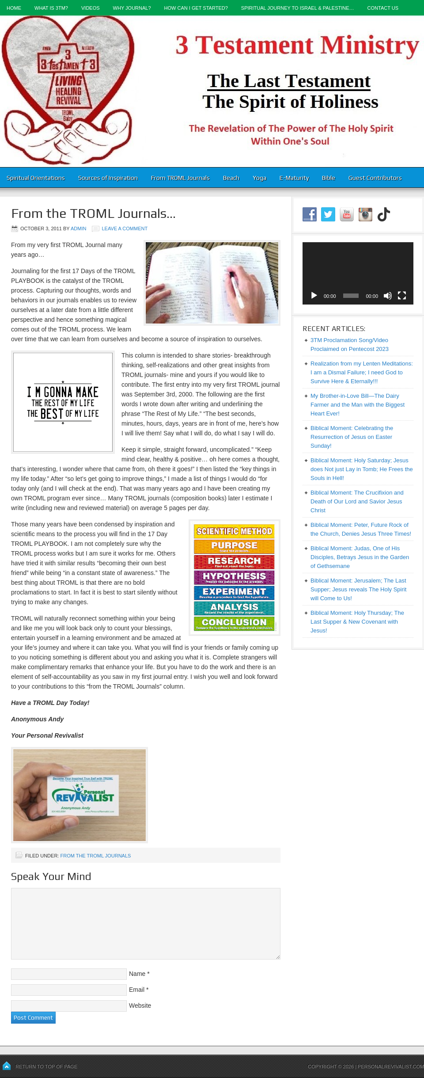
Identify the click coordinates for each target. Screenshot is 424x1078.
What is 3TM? (51, 8)
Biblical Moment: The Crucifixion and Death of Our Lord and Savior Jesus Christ (357, 501)
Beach (231, 177)
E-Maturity (294, 177)
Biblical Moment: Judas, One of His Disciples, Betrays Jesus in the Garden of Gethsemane (359, 557)
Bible (328, 177)
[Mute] (387, 295)
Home (14, 8)
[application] (358, 273)
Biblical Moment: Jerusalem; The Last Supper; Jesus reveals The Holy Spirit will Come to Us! (358, 589)
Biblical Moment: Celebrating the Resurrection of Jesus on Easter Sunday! (351, 437)
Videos (90, 8)
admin (78, 228)
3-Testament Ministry (212, 91)
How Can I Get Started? (196, 8)
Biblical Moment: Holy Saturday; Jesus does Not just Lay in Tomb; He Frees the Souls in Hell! (361, 469)
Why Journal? (132, 8)
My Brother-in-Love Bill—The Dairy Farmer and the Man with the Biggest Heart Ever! (357, 404)
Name (137, 973)
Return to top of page (46, 1066)
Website (140, 1005)
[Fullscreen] (402, 295)
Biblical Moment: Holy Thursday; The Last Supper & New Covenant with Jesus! (357, 621)
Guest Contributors (375, 177)
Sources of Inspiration (108, 177)
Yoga (259, 177)
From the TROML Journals (95, 855)
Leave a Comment (125, 228)
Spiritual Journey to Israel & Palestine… (297, 8)
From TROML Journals (180, 177)
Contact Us (383, 8)
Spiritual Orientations (36, 177)
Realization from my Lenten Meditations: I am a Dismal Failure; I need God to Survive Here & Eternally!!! (361, 372)
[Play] (314, 295)
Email (136, 989)
